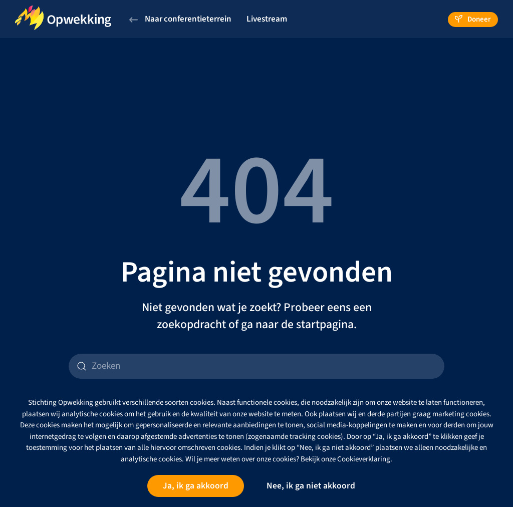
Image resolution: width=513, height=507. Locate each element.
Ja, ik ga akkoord (195, 485)
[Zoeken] (256, 366)
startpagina (325, 324)
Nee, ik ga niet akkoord (311, 485)
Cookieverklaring (363, 459)
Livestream (266, 19)
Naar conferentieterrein (180, 19)
